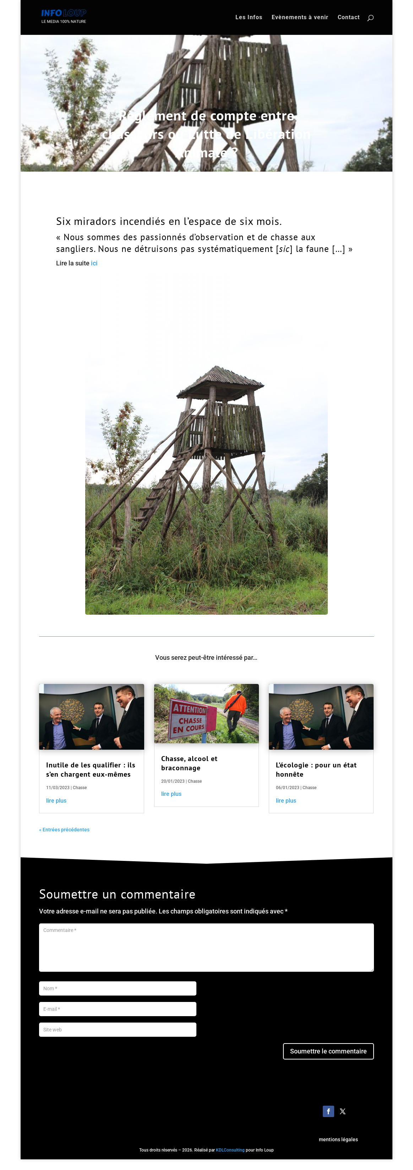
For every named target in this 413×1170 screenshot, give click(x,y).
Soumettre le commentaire (328, 1051)
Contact (349, 18)
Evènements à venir (300, 18)
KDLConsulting (230, 1150)
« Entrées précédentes (64, 829)
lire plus (56, 800)
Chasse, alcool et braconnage (189, 763)
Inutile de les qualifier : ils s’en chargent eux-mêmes (90, 769)
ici (94, 263)
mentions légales (338, 1139)
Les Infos (248, 18)
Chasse (80, 787)
